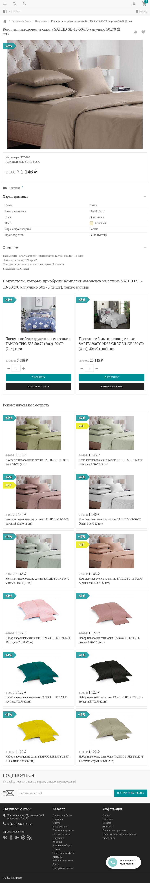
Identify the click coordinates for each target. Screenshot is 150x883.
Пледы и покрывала (63, 830)
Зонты (56, 864)
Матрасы (57, 856)
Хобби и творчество (63, 860)
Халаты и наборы (62, 845)
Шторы (56, 849)
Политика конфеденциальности (119, 834)
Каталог (11, 11)
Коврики (57, 841)
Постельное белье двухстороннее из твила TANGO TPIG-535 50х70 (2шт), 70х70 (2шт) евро (38, 344)
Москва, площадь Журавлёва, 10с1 (25, 815)
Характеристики (15, 196)
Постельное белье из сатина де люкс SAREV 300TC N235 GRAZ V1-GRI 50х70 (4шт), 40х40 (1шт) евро (111, 344)
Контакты (108, 826)
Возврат (107, 823)
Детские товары (61, 834)
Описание (10, 248)
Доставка (107, 819)
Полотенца (58, 838)
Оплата (106, 815)
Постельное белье (62, 815)
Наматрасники (60, 826)
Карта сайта (109, 838)
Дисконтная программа (115, 830)
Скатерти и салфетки (64, 853)
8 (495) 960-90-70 (20, 824)
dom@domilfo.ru (15, 831)
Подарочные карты (63, 868)
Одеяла (56, 823)
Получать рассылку (130, 793)
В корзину (38, 377)
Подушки (58, 819)
